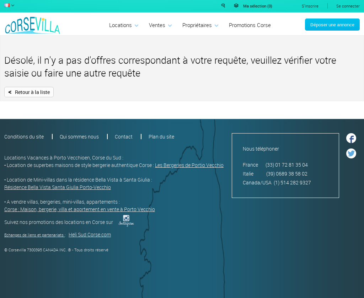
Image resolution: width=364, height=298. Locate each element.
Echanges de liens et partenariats (34, 234)
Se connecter (348, 6)
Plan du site (161, 136)
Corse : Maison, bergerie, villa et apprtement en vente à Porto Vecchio (79, 209)
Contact (124, 136)
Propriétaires (197, 24)
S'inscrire (310, 6)
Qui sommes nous (79, 136)
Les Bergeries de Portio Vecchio (189, 165)
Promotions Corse (250, 24)
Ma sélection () (257, 6)
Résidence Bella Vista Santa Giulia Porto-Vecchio (57, 187)
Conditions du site (24, 136)
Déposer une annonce (332, 24)
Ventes (157, 24)
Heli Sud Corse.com (90, 234)
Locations (120, 24)
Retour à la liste (29, 91)
